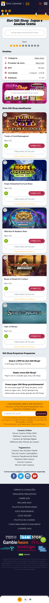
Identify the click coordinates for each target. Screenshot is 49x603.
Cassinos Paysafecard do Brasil (25, 456)
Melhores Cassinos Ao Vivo (24, 436)
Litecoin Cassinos (24, 462)
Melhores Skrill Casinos (24, 459)
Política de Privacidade (24, 507)
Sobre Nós (24, 498)
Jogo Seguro (24, 515)
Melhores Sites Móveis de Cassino (24, 442)
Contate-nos (24, 528)
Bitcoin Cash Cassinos (24, 465)
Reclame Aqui (24, 503)
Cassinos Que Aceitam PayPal (24, 450)
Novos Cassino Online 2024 (24, 433)
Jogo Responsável (24, 511)
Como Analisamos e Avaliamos (24, 524)
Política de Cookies (24, 520)
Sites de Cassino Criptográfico (24, 453)
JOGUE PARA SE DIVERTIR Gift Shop (24, 33)
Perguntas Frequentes (24, 494)
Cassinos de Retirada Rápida (24, 439)
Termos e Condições (24, 490)
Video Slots (39, 58)
